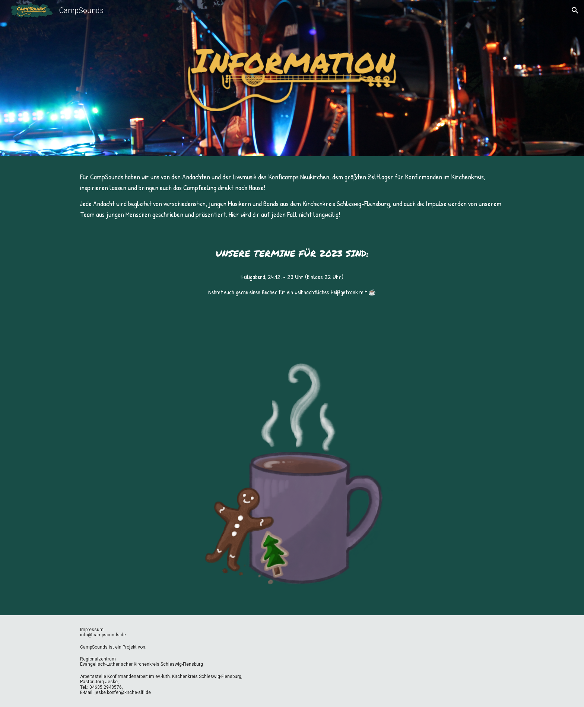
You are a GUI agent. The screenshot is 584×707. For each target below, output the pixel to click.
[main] (292, 196)
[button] (575, 10)
